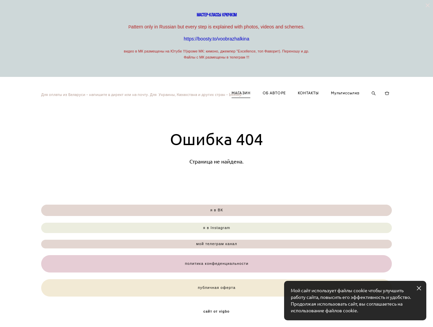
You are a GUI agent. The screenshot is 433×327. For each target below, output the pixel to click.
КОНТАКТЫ (308, 93)
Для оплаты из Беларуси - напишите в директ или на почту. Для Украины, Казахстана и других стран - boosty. (102, 94)
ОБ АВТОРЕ (274, 93)
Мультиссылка (345, 93)
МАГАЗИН (241, 93)
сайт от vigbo (216, 311)
